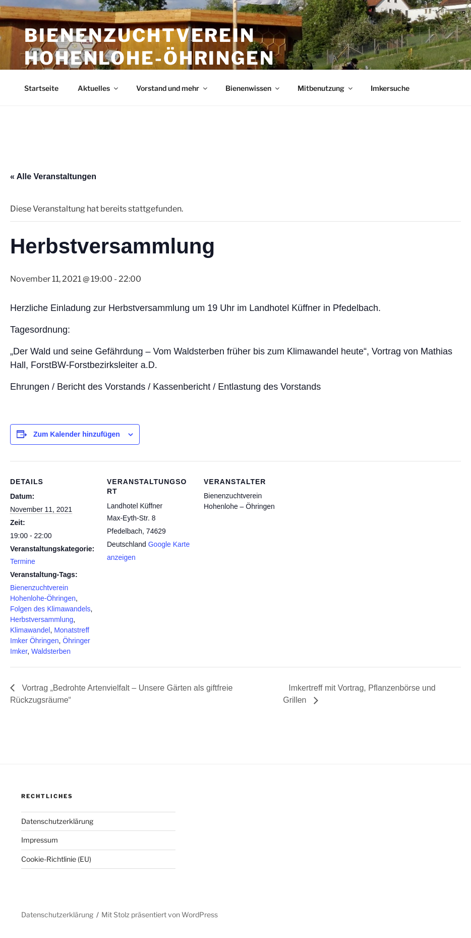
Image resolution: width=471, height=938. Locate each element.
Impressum (39, 840)
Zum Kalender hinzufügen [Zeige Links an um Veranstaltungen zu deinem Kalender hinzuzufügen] (76, 434)
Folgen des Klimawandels (50, 609)
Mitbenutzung (326, 88)
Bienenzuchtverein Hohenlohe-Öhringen (149, 46)
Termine (22, 561)
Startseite (41, 88)
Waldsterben (51, 651)
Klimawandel (30, 630)
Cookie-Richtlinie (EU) (56, 859)
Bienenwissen (253, 88)
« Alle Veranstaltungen (53, 176)
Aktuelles (99, 88)
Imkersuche (390, 88)
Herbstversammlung (41, 619)
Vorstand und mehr (172, 88)
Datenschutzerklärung (57, 821)
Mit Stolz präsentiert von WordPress (159, 914)
